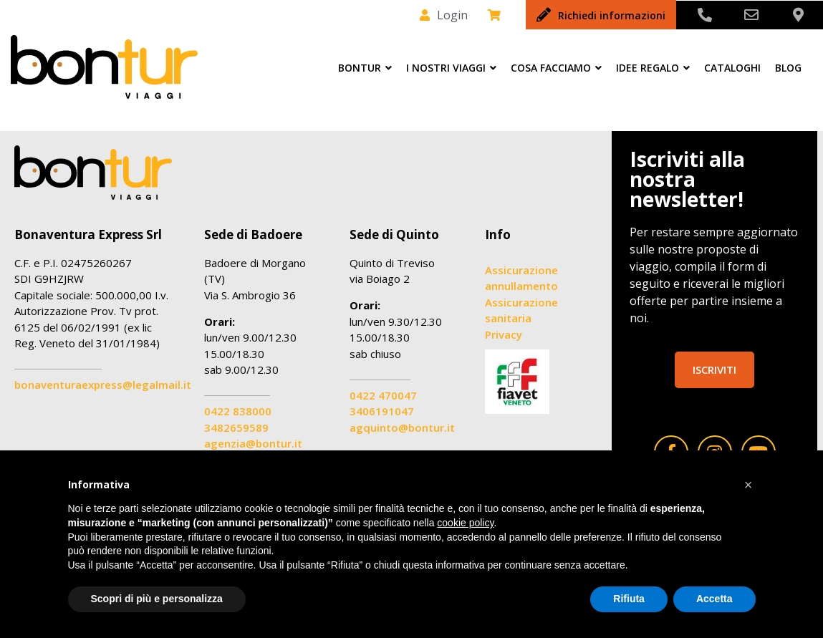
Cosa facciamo (556, 67)
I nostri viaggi (451, 67)
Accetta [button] (714, 598)
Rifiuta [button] (629, 598)
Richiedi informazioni (611, 15)
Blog (788, 67)
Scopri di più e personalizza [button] (157, 598)
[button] (748, 484)
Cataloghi (732, 67)
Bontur (365, 67)
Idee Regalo (653, 67)
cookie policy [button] (465, 522)
